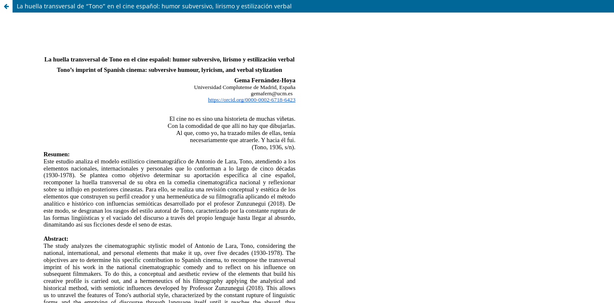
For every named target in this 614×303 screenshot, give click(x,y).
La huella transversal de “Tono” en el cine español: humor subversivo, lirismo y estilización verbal (154, 6)
